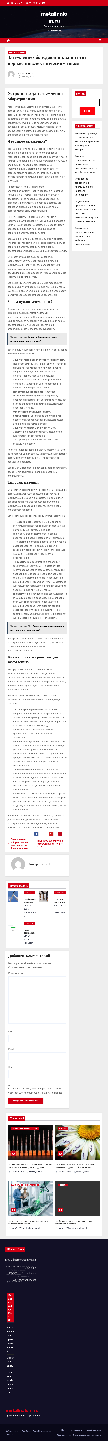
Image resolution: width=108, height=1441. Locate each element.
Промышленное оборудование (25, 1128)
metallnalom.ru (21, 1410)
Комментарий (16, 973)
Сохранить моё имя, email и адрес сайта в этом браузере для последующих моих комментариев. (35, 1090)
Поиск (80, 93)
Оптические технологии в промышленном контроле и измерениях (84, 186)
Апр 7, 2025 (60, 905)
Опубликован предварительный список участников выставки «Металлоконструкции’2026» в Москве (73, 1224)
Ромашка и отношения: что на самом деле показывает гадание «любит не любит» (86, 164)
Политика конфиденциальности (87, 1435)
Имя (11, 1031)
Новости (62, 1128)
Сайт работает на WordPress (18, 1431)
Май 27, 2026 (19, 1172)
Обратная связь (10, 1361)
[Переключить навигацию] (100, 40)
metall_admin (30, 914)
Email (12, 1049)
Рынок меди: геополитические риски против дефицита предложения (84, 236)
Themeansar (10, 1434)
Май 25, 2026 (65, 1172)
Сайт (11, 1067)
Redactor (29, 73)
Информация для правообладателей (10, 1339)
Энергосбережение (17, 52)
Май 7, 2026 (18, 1228)
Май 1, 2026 (64, 1228)
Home (64, 1430)
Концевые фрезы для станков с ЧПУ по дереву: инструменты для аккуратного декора (87, 141)
